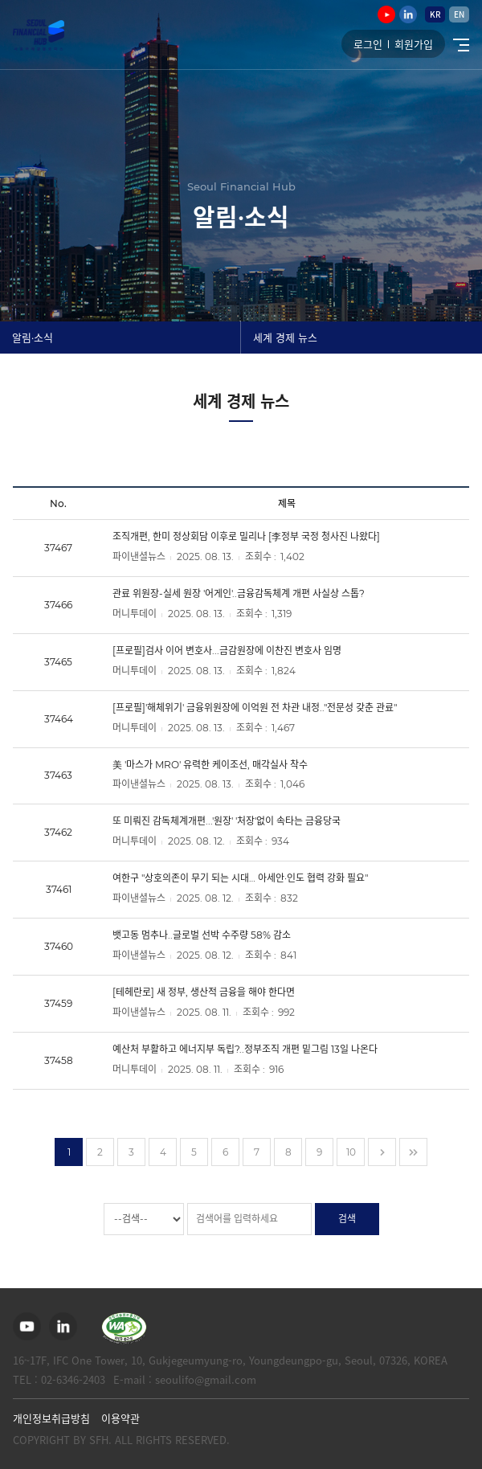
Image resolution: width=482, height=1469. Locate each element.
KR (435, 14)
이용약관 (120, 1418)
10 (351, 1152)
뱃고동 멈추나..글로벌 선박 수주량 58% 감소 (201, 935)
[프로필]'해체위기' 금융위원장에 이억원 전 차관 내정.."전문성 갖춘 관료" (254, 708)
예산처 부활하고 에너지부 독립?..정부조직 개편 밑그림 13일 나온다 (245, 1049)
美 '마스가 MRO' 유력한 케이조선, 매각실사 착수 (210, 764)
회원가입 (413, 44)
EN (459, 14)
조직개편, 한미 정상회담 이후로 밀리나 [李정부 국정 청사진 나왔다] (246, 536)
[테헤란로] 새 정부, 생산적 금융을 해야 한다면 (203, 992)
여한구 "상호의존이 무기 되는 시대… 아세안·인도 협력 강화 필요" (240, 878)
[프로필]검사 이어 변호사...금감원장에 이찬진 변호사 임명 (226, 650)
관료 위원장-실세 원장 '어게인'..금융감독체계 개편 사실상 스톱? (238, 593)
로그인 (367, 44)
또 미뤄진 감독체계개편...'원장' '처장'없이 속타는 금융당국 (226, 821)
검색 (347, 1219)
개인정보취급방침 (51, 1418)
